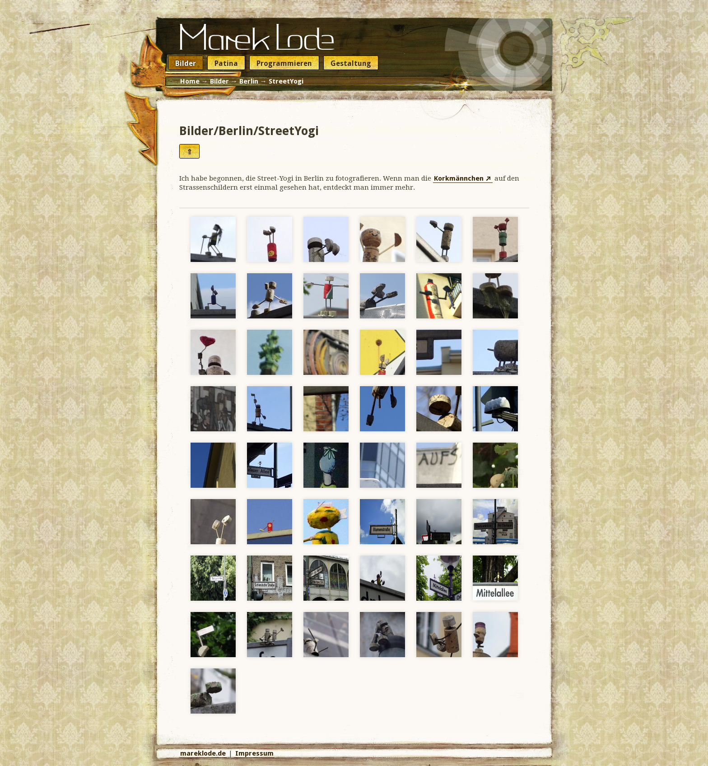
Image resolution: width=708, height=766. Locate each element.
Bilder (185, 63)
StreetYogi (286, 81)
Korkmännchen (459, 178)
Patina (226, 63)
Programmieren (284, 63)
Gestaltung (351, 63)
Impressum (254, 753)
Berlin (248, 81)
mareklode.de (203, 753)
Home (190, 81)
